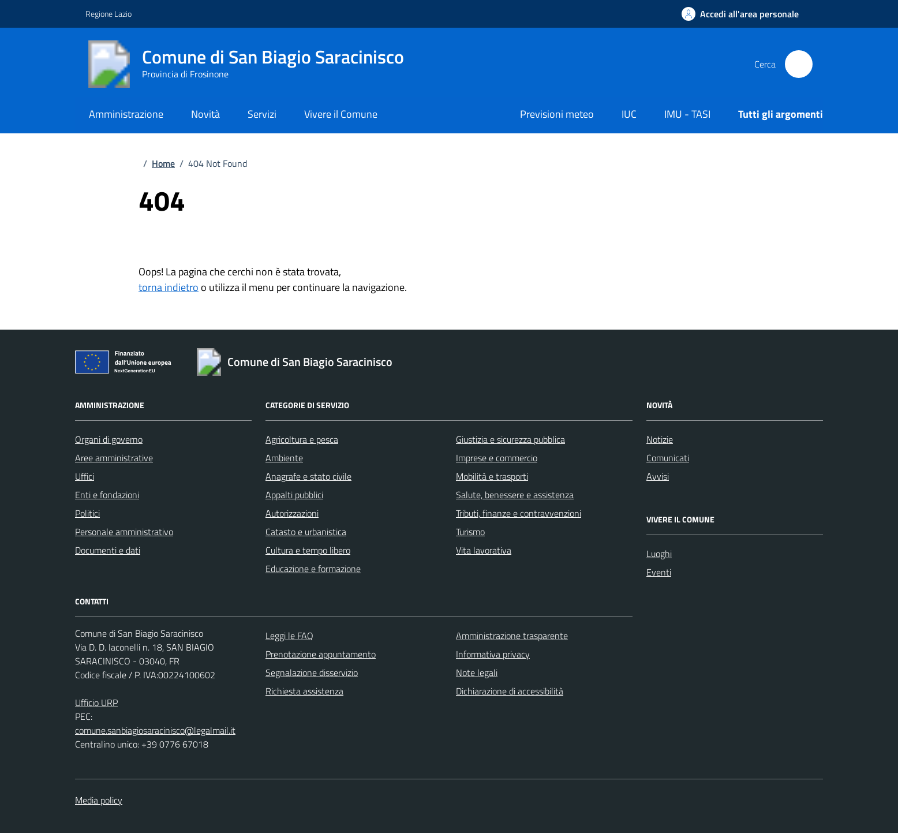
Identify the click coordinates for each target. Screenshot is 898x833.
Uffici (84, 476)
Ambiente (284, 458)
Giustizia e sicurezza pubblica (510, 439)
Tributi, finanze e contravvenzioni (518, 513)
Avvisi (657, 476)
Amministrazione (126, 114)
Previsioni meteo (557, 114)
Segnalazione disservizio (311, 672)
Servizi (262, 114)
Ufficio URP (96, 702)
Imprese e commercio (496, 458)
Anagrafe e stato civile (308, 476)
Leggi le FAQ (289, 636)
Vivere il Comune (340, 114)
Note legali (476, 672)
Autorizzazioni (292, 513)
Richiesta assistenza (304, 691)
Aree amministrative (114, 458)
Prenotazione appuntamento (320, 654)
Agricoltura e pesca (301, 439)
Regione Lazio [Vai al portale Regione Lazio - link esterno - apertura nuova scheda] (108, 14)
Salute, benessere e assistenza (515, 495)
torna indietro (169, 287)
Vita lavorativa (483, 550)
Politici (87, 513)
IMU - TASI (687, 114)
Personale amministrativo (124, 532)
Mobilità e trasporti (492, 476)
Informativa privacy (493, 654)
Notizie (659, 439)
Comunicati (667, 458)
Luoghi (659, 554)
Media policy (98, 800)
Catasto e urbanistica (305, 532)
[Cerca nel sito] (799, 64)
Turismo (470, 532)
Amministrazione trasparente (512, 636)
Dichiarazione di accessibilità (509, 691)
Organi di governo (109, 439)
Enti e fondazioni (107, 495)
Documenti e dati (107, 550)
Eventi (658, 572)
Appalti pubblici (294, 495)
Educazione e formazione (313, 569)
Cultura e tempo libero (307, 550)
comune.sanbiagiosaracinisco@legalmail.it (155, 730)
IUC (629, 114)
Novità (205, 114)
